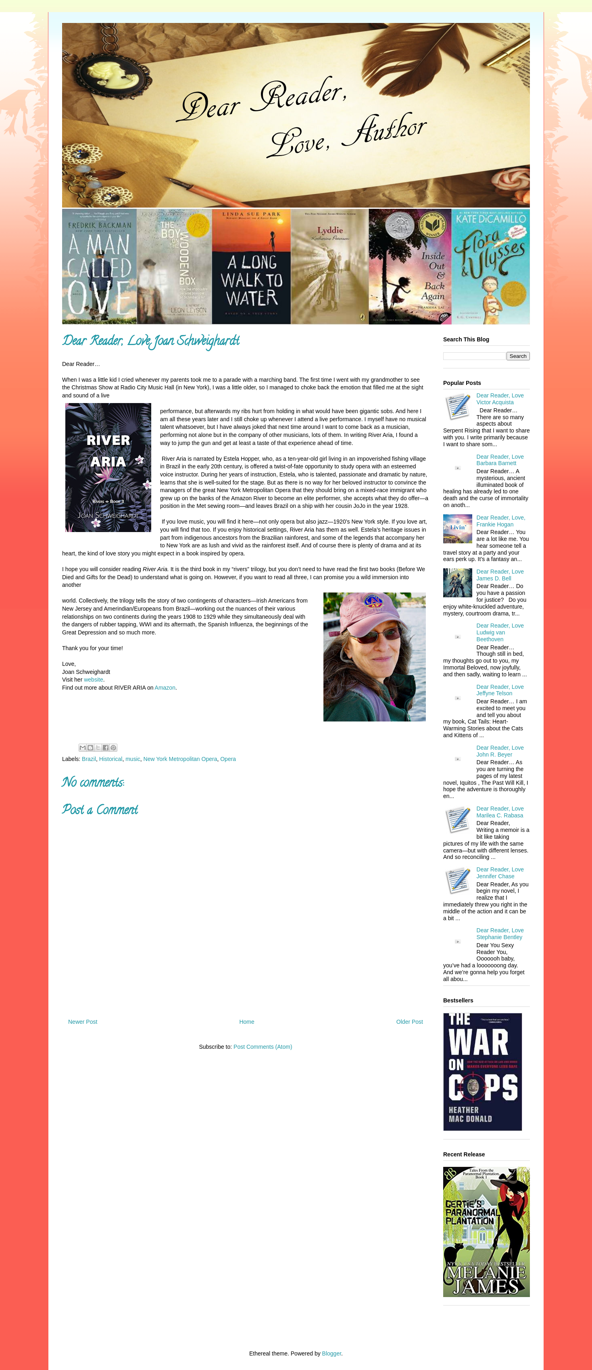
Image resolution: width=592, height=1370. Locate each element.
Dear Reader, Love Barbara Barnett (500, 460)
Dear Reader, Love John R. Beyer (500, 751)
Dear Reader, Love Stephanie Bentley (500, 933)
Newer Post (82, 1022)
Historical (111, 759)
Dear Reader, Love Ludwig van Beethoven (500, 632)
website (93, 679)
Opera (228, 759)
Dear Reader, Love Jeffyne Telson (500, 690)
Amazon (165, 687)
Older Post (409, 1022)
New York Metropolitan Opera (180, 759)
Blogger (331, 1353)
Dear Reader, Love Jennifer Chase (500, 872)
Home (246, 1022)
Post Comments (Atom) (262, 1047)
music (132, 759)
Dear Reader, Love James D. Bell (500, 575)
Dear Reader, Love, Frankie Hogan (501, 521)
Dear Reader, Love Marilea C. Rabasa (500, 812)
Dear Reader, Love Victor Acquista (500, 398)
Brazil (89, 759)
